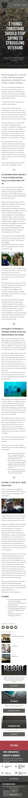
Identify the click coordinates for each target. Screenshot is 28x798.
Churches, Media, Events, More (20, 1)
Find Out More (14, 685)
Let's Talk (14, 745)
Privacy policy (14, 794)
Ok (14, 791)
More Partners (14, 778)
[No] (26, 791)
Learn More (14, 734)
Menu (25, 5)
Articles (17, 5)
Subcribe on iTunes (14, 710)
